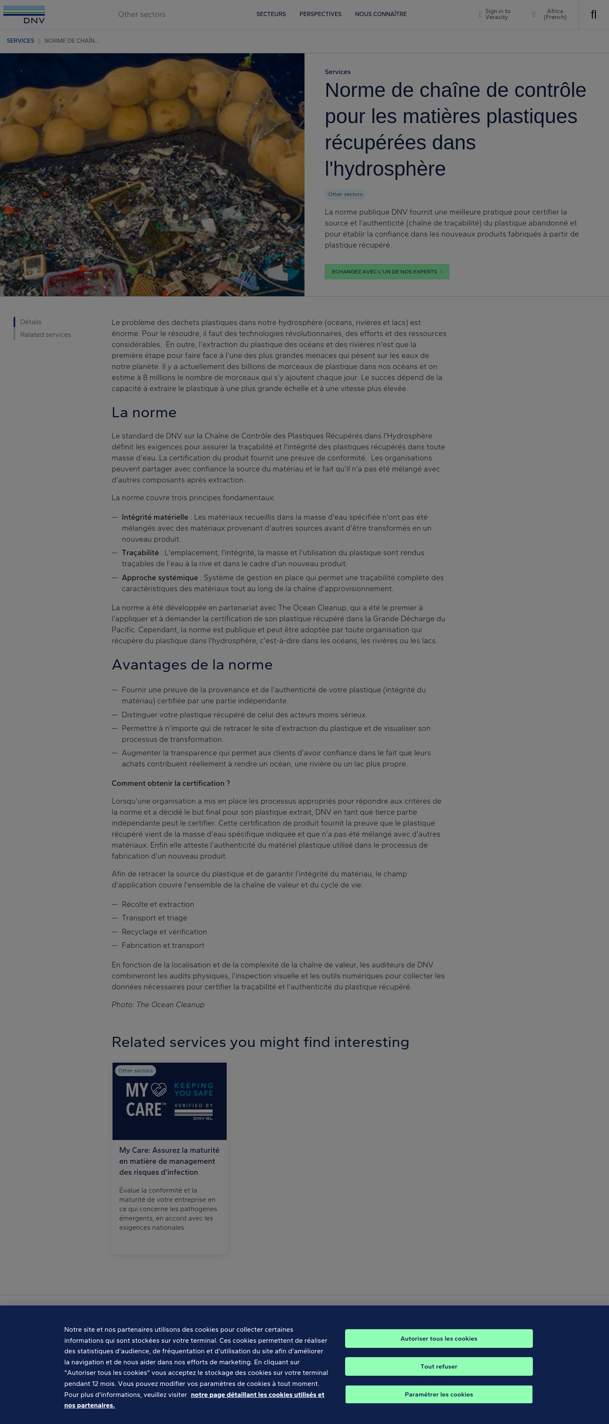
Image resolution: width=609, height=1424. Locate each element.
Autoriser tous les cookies (439, 1350)
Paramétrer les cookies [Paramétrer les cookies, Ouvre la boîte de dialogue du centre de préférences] (439, 1406)
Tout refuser (438, 1378)
